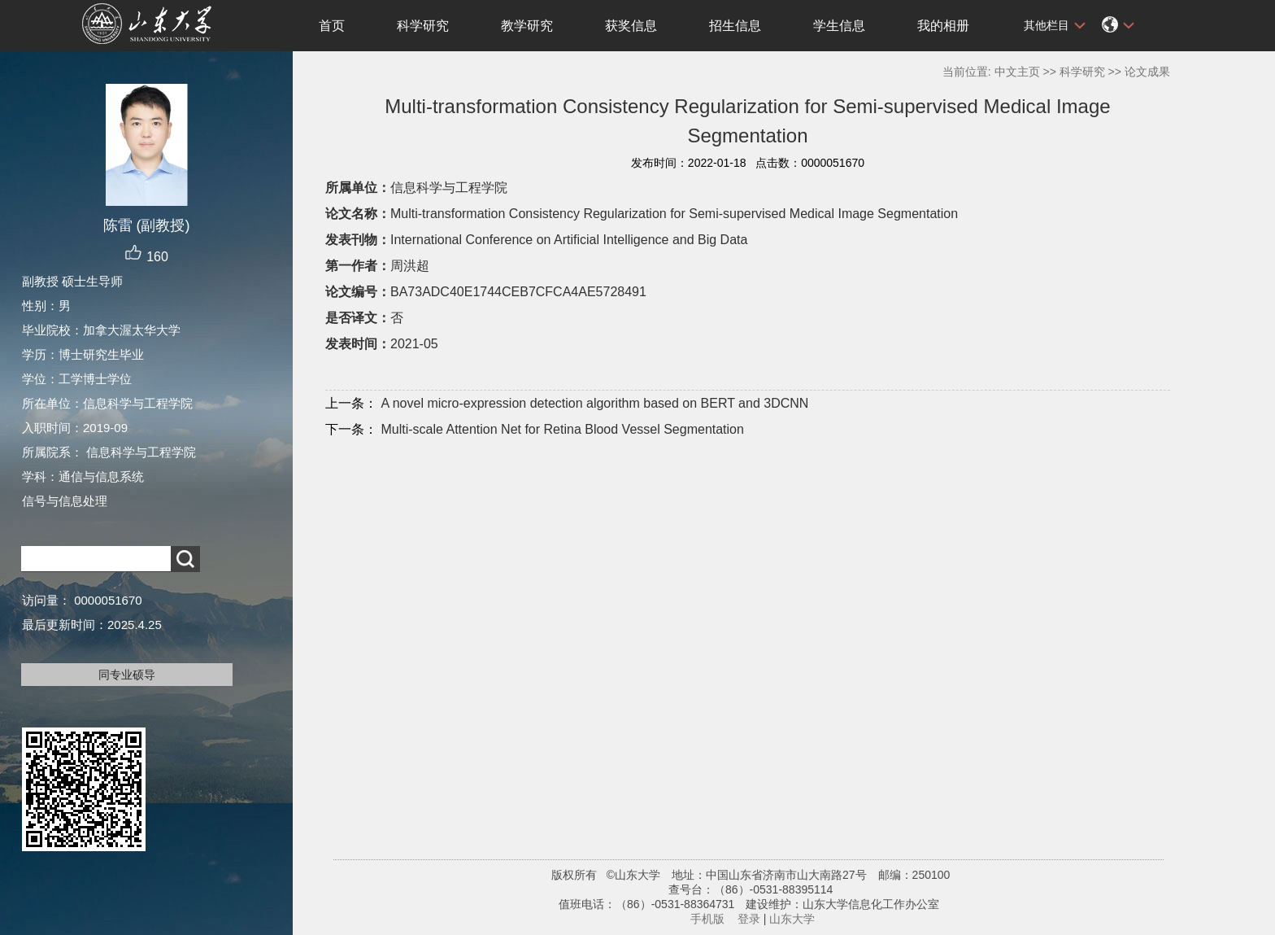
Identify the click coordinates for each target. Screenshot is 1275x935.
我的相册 (943, 26)
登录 (749, 918)
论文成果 (1147, 71)
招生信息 (735, 26)
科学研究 (423, 26)
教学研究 (527, 26)
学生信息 (839, 26)
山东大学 (792, 918)
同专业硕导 (126, 674)
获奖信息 (631, 26)
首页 (332, 26)
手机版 (707, 918)
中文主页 (1017, 71)
